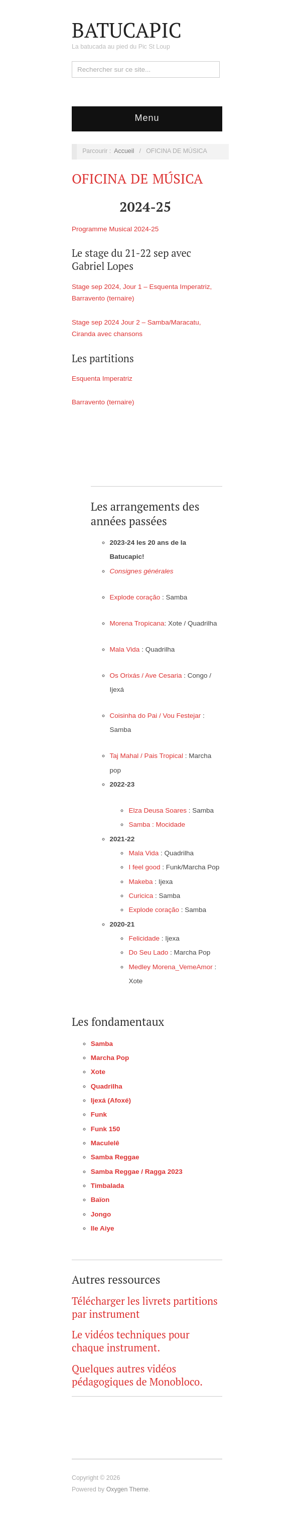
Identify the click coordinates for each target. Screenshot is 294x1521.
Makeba (140, 881)
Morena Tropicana (137, 623)
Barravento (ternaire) (103, 402)
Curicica (140, 895)
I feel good (145, 867)
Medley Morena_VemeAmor (170, 967)
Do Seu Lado (148, 952)
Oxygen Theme (127, 1489)
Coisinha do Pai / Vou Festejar (155, 715)
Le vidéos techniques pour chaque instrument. (131, 1341)
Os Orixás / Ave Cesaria (146, 675)
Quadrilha (106, 1086)
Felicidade (144, 938)
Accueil (124, 151)
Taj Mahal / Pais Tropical (146, 755)
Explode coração (135, 597)
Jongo (101, 1214)
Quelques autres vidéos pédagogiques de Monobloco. (137, 1375)
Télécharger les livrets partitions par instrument (145, 1307)
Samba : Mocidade (156, 824)
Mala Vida (125, 649)
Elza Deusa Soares (157, 810)
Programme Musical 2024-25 (115, 229)
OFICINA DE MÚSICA (137, 179)
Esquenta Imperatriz (102, 378)
